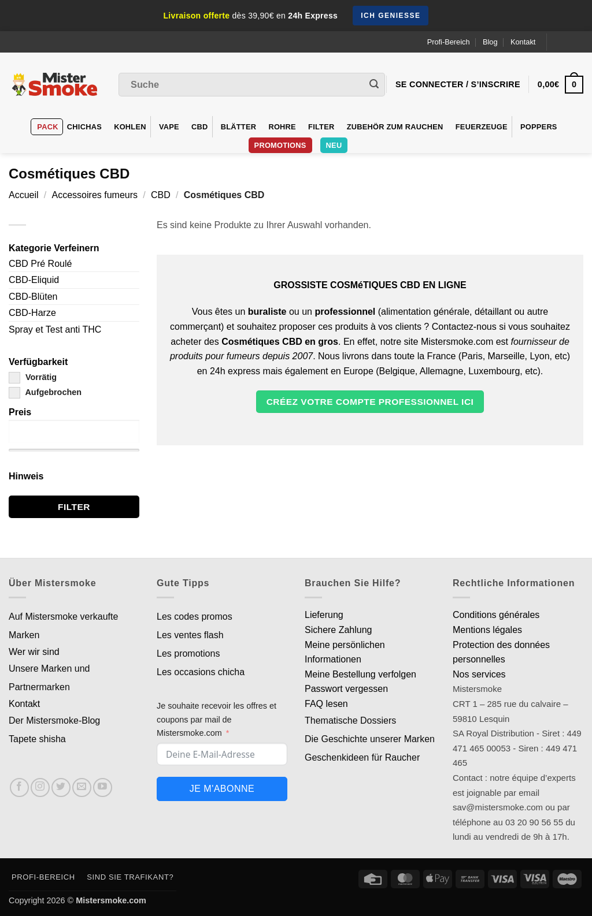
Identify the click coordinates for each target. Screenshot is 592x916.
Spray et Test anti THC (55, 329)
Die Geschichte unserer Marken (370, 739)
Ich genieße (390, 16)
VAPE (169, 126)
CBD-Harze (32, 313)
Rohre (282, 126)
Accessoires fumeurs (95, 195)
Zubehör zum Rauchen (395, 126)
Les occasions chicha (201, 672)
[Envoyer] (374, 85)
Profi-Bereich (448, 42)
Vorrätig (33, 377)
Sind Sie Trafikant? (130, 877)
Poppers (538, 126)
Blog (490, 42)
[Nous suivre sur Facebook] (19, 787)
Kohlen (130, 126)
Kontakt (522, 42)
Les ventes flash (190, 635)
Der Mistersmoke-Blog (54, 720)
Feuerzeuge (482, 126)
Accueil (24, 195)
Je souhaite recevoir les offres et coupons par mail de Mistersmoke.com (216, 719)
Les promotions (188, 653)
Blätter (239, 126)
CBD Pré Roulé (40, 264)
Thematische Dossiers (350, 720)
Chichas (84, 126)
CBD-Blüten (33, 296)
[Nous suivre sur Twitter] (61, 787)
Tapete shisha (37, 739)
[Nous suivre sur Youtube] (102, 787)
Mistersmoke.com (111, 900)
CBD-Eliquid (34, 280)
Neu (334, 145)
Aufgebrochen (45, 392)
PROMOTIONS (280, 145)
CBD (199, 126)
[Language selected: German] (569, 42)
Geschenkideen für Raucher (362, 757)
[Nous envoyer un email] (81, 787)
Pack (47, 126)
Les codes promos (194, 616)
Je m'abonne (222, 789)
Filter (321, 126)
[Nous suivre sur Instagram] (40, 787)
